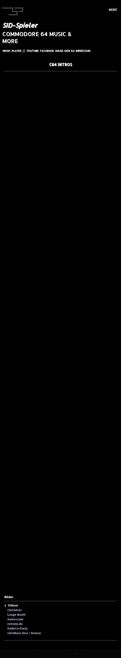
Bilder (8, 597)
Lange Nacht (16, 614)
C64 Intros (14, 610)
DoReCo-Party (17, 628)
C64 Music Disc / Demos (24, 633)
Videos (13, 605)
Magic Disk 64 (64, 50)
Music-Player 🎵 (14, 50)
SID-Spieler (19, 25)
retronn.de (15, 623)
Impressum (83, 50)
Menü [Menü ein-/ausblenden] (113, 9)
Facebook (47, 50)
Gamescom (15, 619)
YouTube (33, 50)
